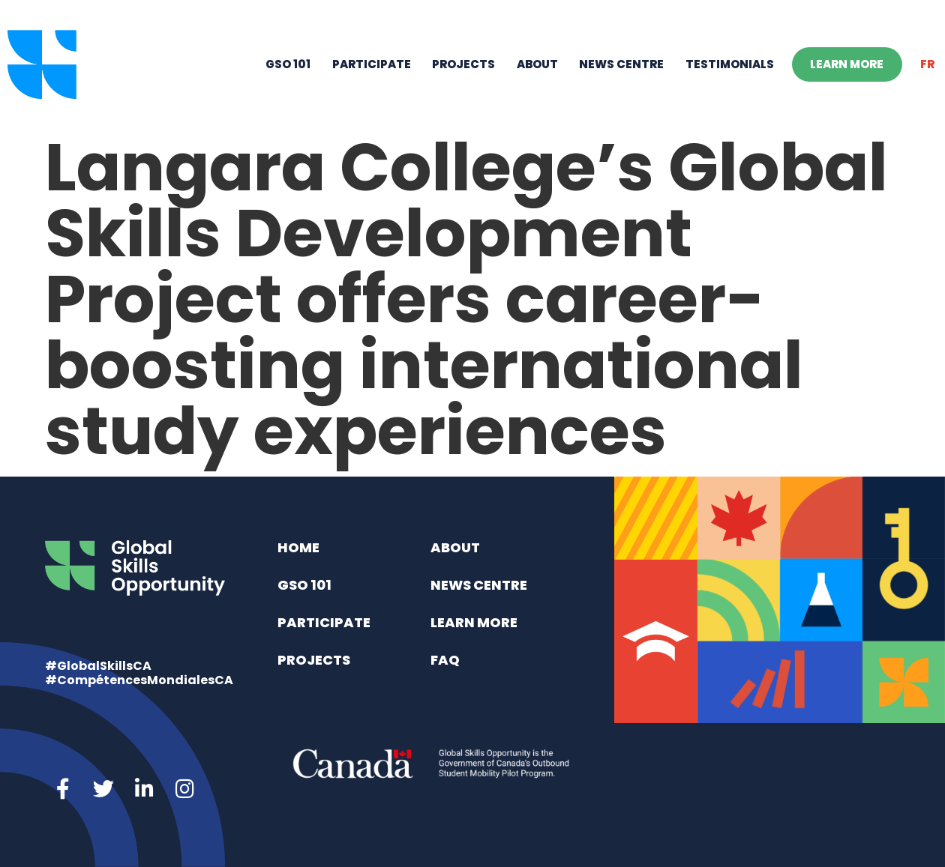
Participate (371, 64)
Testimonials (730, 64)
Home (299, 547)
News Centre (621, 64)
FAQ (445, 659)
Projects (463, 64)
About (537, 64)
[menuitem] (927, 64)
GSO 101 (288, 64)
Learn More (847, 64)
